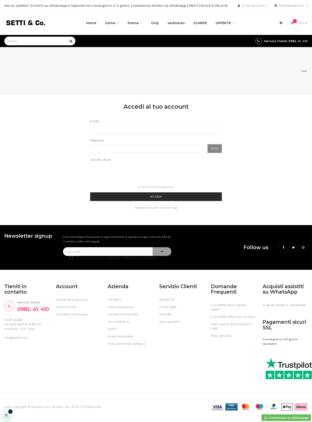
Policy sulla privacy (122, 308)
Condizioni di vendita (124, 316)
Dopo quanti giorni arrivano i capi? (233, 332)
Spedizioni (167, 301)
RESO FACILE (200, 5)
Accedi (156, 197)
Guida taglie (168, 308)
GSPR (112, 331)
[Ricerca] (39, 41)
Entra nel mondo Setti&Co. (129, 345)
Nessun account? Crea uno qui (156, 208)
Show (215, 149)
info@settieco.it (16, 341)
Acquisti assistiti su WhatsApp (277, 309)
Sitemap (166, 316)
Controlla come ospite (73, 316)
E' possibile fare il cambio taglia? (230, 309)
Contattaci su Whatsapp (285, 418)
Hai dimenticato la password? (156, 187)
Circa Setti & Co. (120, 323)
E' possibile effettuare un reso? (230, 320)
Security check (100, 160)
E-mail (94, 121)
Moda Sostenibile (122, 338)
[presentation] (123, 172)
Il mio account (67, 308)
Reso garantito (171, 323)
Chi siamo (115, 301)
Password (96, 141)
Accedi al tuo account (73, 301)
